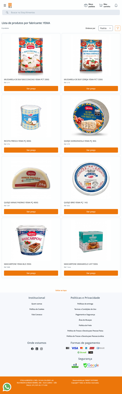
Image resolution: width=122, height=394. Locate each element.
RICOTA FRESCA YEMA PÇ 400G (17, 141)
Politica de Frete (85, 325)
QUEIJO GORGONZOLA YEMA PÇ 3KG (80, 141)
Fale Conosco (37, 314)
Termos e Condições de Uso (85, 309)
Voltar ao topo (61, 290)
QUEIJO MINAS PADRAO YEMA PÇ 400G (21, 202)
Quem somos (36, 303)
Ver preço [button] (31, 88)
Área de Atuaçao (85, 319)
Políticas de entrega (85, 303)
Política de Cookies (36, 309)
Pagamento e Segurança (85, 314)
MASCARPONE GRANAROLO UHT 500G (81, 264)
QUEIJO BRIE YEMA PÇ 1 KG (76, 202)
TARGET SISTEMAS (91, 380)
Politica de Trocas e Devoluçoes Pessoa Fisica (85, 330)
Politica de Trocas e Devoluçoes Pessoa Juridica (85, 336)
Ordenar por (90, 28)
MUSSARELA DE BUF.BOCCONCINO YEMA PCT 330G (26, 79)
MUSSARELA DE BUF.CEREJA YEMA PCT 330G (83, 79)
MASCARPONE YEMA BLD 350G (17, 264)
